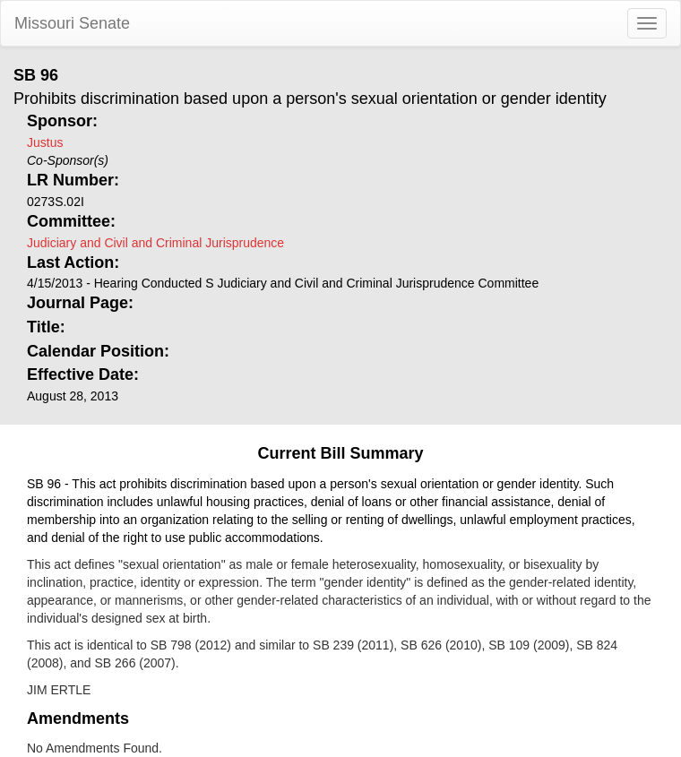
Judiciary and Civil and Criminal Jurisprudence (155, 243)
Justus (45, 142)
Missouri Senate (72, 23)
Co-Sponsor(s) (67, 160)
